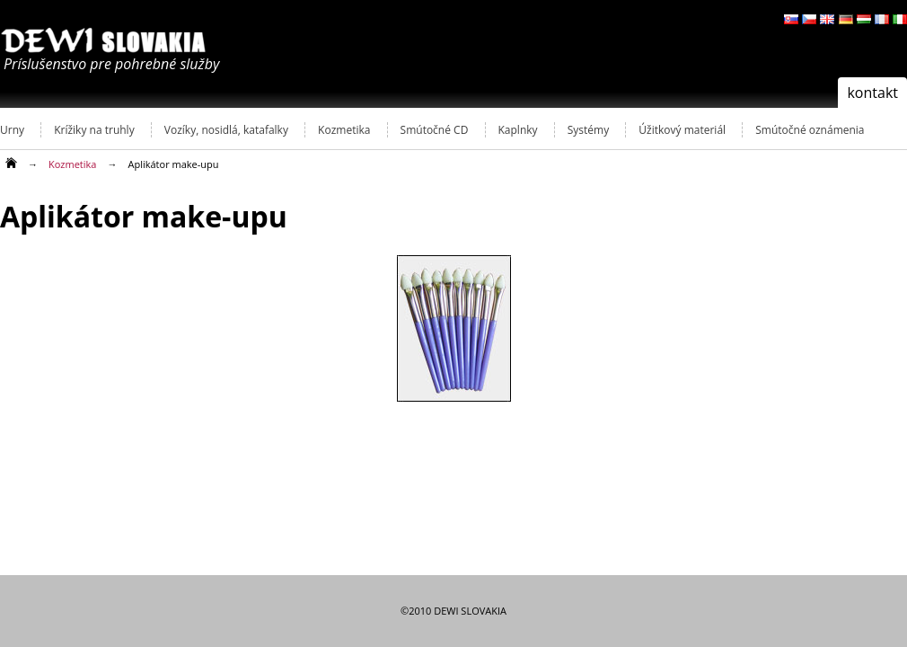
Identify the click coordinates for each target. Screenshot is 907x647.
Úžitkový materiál (682, 129)
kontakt (872, 92)
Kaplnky (518, 129)
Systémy (588, 129)
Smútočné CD (435, 129)
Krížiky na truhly (94, 129)
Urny (12, 129)
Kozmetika (344, 129)
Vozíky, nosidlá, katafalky (226, 129)
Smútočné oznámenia (809, 129)
